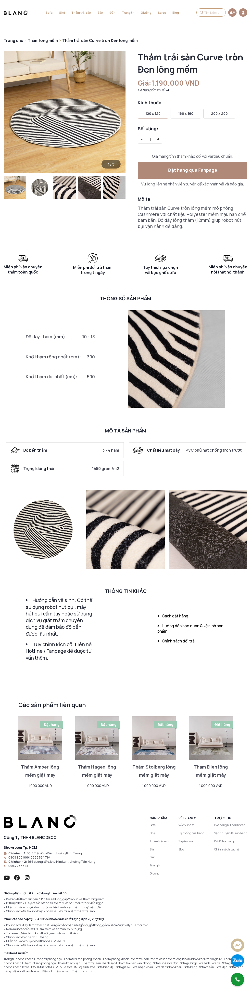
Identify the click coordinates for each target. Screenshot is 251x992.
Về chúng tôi (186, 825)
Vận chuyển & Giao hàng (230, 833)
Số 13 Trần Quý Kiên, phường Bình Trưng (54, 853)
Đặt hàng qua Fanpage (192, 170)
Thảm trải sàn (81, 13)
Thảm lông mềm (43, 40)
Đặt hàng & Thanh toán (230, 825)
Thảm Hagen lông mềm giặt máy (97, 771)
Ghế (62, 13)
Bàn (100, 13)
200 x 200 (219, 113)
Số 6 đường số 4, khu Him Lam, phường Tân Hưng (61, 862)
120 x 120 (153, 113)
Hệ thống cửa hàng (191, 833)
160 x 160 (185, 113)
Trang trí (128, 13)
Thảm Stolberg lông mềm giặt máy (154, 771)
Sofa (49, 13)
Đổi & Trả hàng (224, 841)
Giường (146, 13)
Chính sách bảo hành (228, 849)
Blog (175, 13)
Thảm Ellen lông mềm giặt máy (211, 771)
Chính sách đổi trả (176, 641)
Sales (162, 13)
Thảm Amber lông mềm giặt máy (40, 771)
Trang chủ (13, 40)
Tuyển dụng (186, 841)
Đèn (112, 13)
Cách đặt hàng (172, 616)
